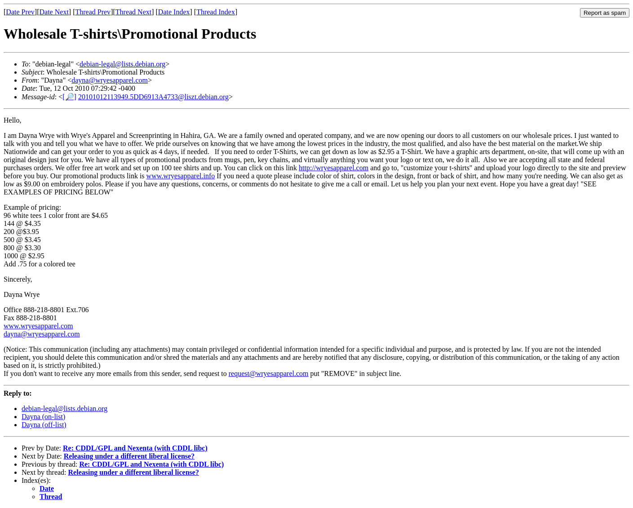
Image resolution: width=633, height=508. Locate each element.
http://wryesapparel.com (333, 168)
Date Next (54, 12)
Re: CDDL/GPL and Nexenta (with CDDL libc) (135, 448)
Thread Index (215, 12)
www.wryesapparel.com (38, 326)
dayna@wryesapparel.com (109, 80)
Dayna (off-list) (44, 424)
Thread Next (133, 12)
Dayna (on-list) (43, 416)
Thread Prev (93, 12)
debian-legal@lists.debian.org (122, 64)
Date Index (174, 12)
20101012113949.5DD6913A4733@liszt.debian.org (153, 97)
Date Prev (20, 12)
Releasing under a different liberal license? (129, 456)
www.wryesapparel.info (180, 176)
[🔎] (69, 97)
